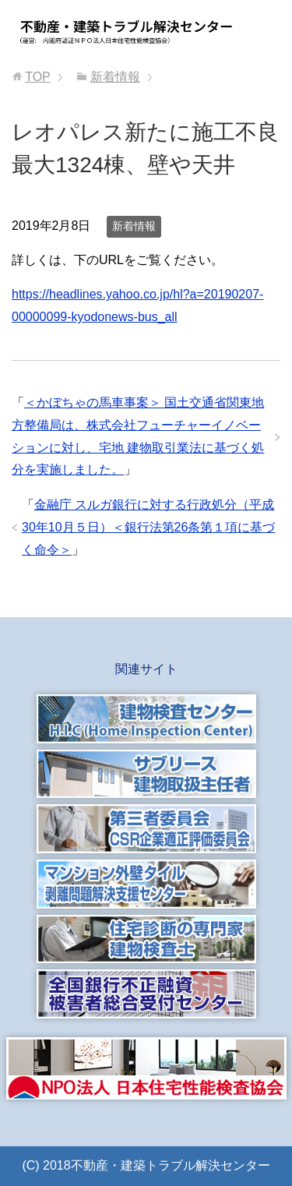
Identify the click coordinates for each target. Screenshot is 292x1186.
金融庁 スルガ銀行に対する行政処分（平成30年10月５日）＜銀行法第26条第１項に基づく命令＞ (148, 527)
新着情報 (134, 226)
